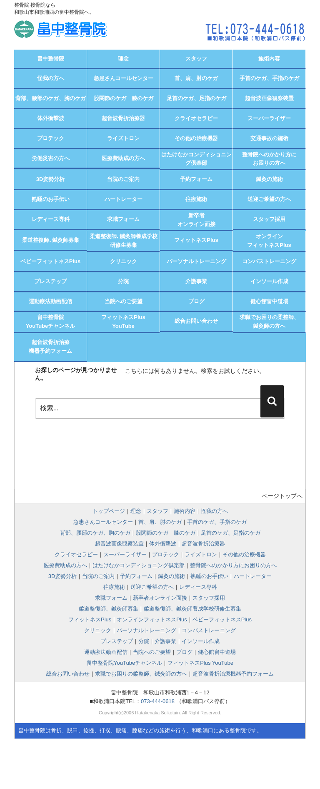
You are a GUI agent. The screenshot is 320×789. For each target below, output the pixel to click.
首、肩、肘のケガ (196, 78)
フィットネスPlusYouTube (123, 321)
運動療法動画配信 (50, 301)
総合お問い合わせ (196, 321)
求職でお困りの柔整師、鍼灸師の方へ (141, 674)
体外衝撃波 (50, 118)
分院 (123, 281)
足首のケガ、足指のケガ (196, 98)
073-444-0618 (158, 701)
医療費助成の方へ (123, 158)
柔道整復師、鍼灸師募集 (108, 609)
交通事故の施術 (269, 138)
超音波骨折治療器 (123, 118)
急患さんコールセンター (123, 78)
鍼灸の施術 (269, 179)
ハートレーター (123, 199)
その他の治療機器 (196, 138)
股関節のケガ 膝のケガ (123, 98)
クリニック (123, 261)
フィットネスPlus (196, 240)
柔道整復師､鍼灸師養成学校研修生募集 (124, 240)
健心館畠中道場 (269, 301)
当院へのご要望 (123, 301)
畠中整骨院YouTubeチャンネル (50, 321)
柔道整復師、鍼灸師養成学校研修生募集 (192, 609)
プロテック (50, 138)
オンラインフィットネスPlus (269, 240)
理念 (123, 58)
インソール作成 (269, 281)
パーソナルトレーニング (196, 261)
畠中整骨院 (50, 58)
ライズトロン (123, 138)
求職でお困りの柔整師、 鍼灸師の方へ (269, 321)
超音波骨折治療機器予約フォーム (50, 346)
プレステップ (50, 281)
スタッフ (196, 58)
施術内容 (269, 58)
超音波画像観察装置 (269, 98)
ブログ (196, 301)
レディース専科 (51, 219)
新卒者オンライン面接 (196, 219)
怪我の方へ (50, 78)
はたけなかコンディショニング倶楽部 (196, 158)
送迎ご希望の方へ (269, 199)
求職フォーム (123, 219)
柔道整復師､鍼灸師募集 (50, 240)
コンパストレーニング (269, 261)
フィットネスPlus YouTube (200, 663)
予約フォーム (196, 179)
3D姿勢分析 (50, 179)
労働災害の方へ (51, 158)
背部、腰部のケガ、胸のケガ (50, 98)
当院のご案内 (123, 179)
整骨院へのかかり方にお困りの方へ (269, 158)
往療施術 (196, 199)
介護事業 (196, 281)
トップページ (108, 511)
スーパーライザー (269, 118)
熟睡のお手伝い (51, 199)
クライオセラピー (196, 118)
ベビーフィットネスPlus (50, 261)
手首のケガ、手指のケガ (269, 78)
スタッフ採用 (269, 219)
